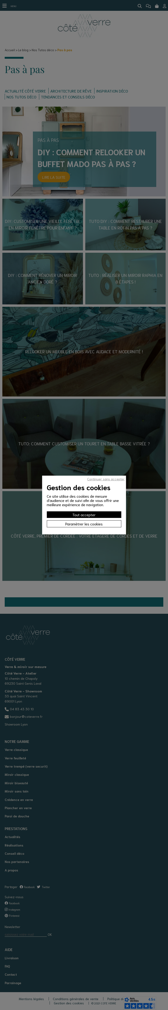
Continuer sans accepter (106, 479)
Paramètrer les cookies (84, 523)
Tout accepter (84, 514)
